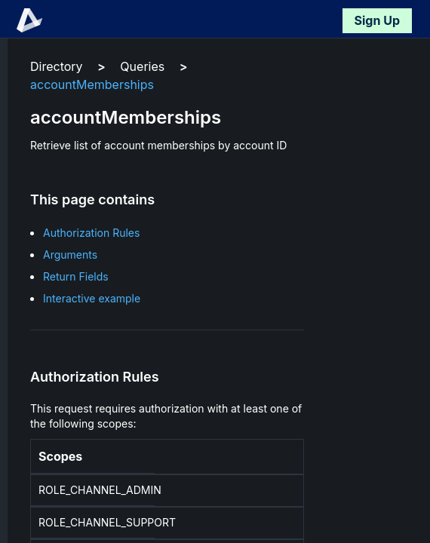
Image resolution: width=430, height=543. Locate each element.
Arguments (70, 254)
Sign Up (377, 20)
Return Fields (76, 276)
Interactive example (91, 298)
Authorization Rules (91, 232)
